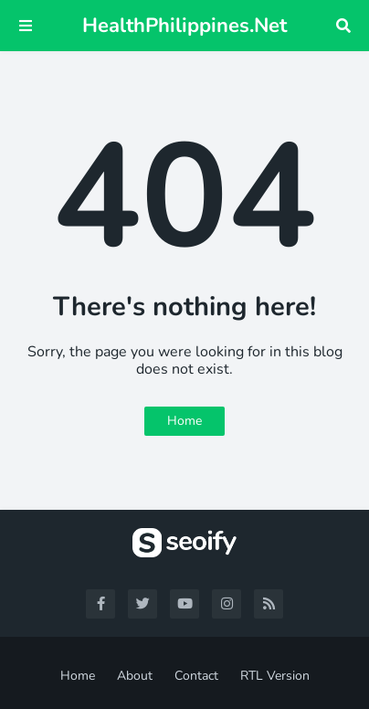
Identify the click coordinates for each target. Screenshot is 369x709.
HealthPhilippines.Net (184, 25)
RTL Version (275, 675)
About (135, 675)
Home (184, 420)
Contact (196, 675)
